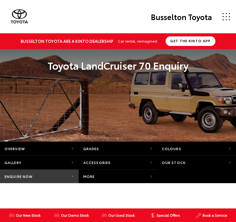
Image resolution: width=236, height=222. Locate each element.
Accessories (97, 162)
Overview (15, 148)
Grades (91, 148)
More (89, 176)
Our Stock (174, 162)
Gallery (13, 162)
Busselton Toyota (181, 16)
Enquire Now (19, 176)
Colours (171, 148)
